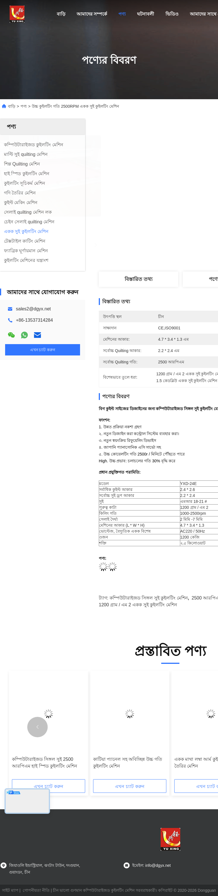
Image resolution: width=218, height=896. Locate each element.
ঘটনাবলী (145, 14)
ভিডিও (172, 14)
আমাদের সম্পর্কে (92, 14)
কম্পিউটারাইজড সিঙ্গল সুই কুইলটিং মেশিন (149, 598)
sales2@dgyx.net (33, 308)
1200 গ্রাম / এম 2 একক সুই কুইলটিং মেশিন (138, 604)
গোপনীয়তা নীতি (36, 890)
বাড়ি (61, 14)
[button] (37, 727)
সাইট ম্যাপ (10, 890)
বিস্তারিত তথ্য (138, 279)
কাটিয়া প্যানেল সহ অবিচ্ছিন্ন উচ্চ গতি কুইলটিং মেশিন (127, 762)
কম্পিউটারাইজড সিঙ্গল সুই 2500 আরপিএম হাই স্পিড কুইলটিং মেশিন (44, 762)
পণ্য (122, 14)
